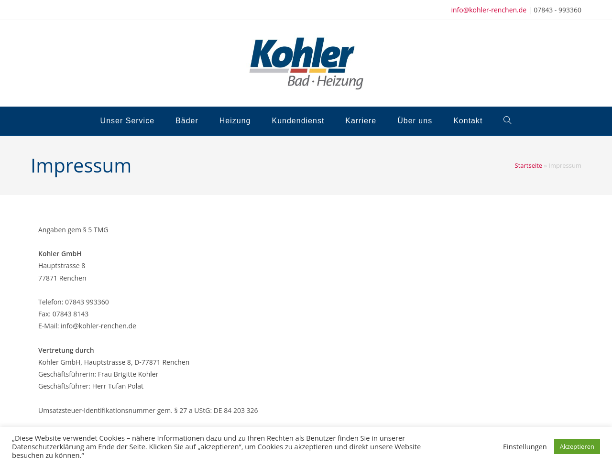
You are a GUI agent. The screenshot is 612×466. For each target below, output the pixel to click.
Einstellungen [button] (525, 446)
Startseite (529, 165)
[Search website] (507, 121)
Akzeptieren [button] (577, 446)
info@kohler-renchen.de (488, 9)
